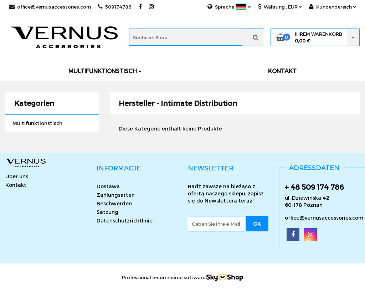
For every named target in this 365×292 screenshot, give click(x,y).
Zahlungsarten (116, 195)
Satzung (107, 212)
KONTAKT (282, 70)
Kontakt (15, 185)
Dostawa (108, 186)
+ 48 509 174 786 (314, 187)
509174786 (115, 7)
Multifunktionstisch (105, 70)
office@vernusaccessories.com (50, 7)
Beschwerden (114, 203)
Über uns (16, 176)
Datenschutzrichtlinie (125, 220)
